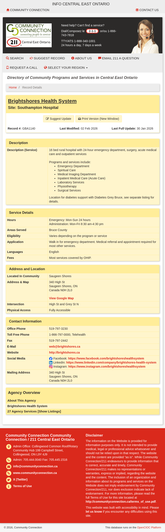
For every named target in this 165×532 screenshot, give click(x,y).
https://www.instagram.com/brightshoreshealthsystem (106, 366)
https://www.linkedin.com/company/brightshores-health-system (111, 362)
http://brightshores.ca (64, 352)
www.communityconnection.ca (35, 473)
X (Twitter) (20, 479)
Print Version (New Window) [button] (98, 118)
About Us (81, 58)
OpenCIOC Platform (149, 527)
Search (14, 58)
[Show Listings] (49, 411)
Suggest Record (47, 58)
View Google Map (61, 298)
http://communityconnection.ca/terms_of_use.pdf (121, 501)
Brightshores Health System (42, 101)
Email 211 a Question (118, 58)
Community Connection (27, 10)
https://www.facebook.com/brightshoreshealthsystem (106, 358)
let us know (94, 511)
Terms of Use (22, 486)
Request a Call (22, 67)
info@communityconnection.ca (35, 466)
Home (13, 87)
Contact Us (147, 10)
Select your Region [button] (66, 67)
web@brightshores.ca (64, 346)
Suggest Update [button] (58, 118)
